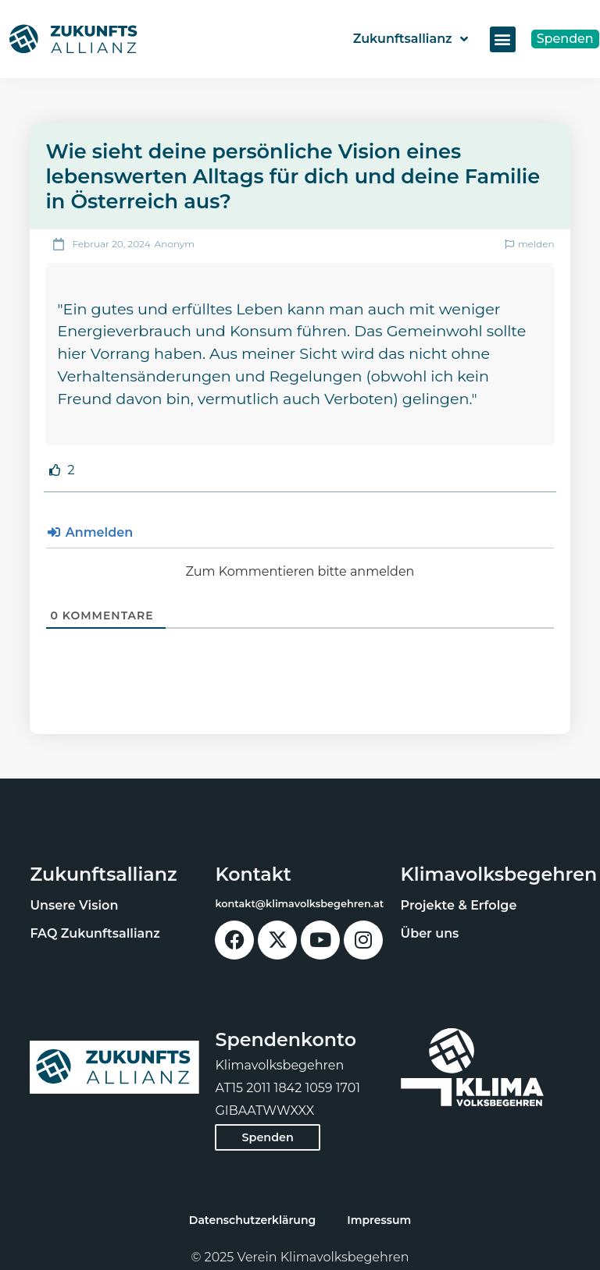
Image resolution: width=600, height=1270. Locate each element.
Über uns (430, 933)
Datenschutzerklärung (252, 1220)
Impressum (379, 1220)
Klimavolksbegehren (499, 874)
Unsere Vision (74, 905)
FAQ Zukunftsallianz (94, 933)
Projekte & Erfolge (459, 905)
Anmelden (90, 532)
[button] (503, 39)
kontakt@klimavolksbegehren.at (299, 904)
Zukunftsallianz (410, 39)
